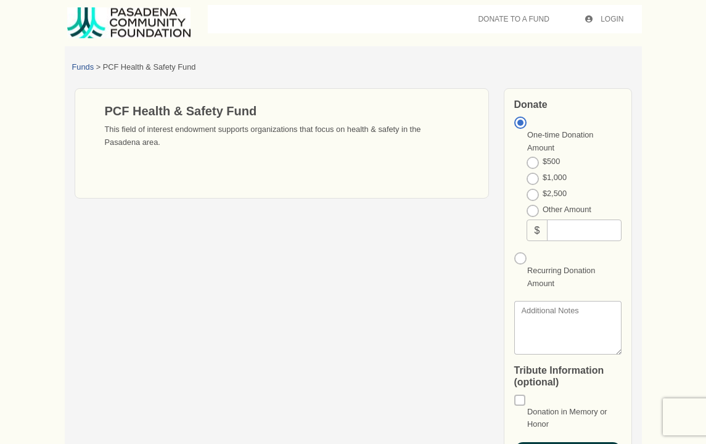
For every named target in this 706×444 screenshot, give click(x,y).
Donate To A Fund (513, 19)
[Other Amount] (584, 230)
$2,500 (555, 193)
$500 (551, 161)
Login (604, 19)
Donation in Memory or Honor (567, 418)
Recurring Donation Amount (561, 276)
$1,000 (555, 177)
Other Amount (567, 209)
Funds (83, 67)
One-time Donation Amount (560, 141)
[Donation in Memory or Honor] (519, 400)
